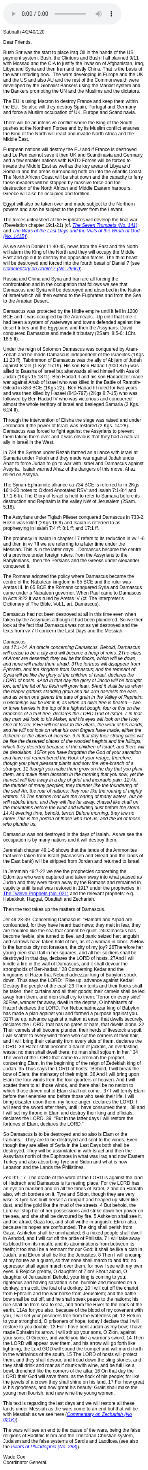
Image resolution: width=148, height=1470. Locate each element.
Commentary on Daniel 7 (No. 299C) (41, 268)
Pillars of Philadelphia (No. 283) (44, 1446)
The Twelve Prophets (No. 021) (36, 893)
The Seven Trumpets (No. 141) (104, 225)
